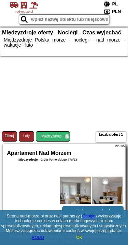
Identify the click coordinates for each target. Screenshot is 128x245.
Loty (26, 136)
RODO (38, 237)
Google (89, 216)
